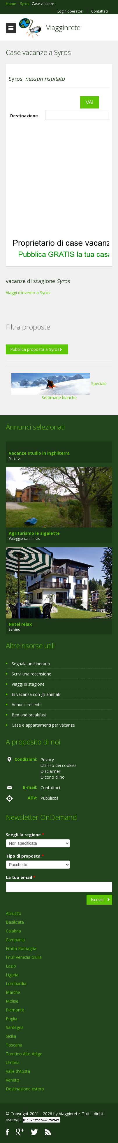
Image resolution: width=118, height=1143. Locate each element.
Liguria (12, 975)
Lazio (11, 966)
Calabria (13, 931)
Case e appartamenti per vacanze (43, 725)
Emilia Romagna (21, 948)
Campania (15, 939)
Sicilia (11, 1036)
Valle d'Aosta (18, 1071)
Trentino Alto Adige (24, 1053)
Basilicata (15, 922)
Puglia (11, 1018)
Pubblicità (49, 798)
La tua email (21, 877)
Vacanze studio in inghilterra (39, 453)
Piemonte (15, 1010)
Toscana (14, 1045)
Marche (13, 992)
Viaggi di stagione (28, 684)
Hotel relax (20, 624)
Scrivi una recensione (31, 674)
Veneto (12, 1080)
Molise (12, 1001)
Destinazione (24, 115)
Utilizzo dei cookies (58, 765)
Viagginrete (63, 27)
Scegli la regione (25, 834)
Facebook (7, 1132)
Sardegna (15, 1027)
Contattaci (99, 11)
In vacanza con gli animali (36, 694)
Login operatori (70, 11)
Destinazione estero (25, 1089)
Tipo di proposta (25, 856)
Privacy (47, 759)
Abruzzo (13, 913)
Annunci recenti (26, 704)
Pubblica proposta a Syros (34, 349)
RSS (48, 1132)
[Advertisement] (54, 178)
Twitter (34, 1132)
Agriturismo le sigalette (34, 533)
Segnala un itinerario (31, 663)
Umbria (13, 1062)
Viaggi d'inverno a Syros (28, 292)
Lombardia (16, 983)
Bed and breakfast (29, 715)
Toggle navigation (11, 28)
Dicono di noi (53, 777)
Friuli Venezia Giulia (24, 957)
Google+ (20, 1132)
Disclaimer (50, 771)
